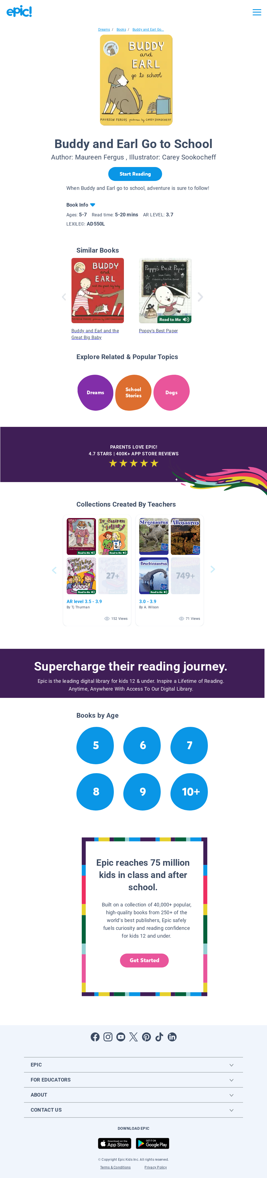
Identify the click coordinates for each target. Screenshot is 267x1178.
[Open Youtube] (120, 1036)
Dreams (104, 30)
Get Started (144, 960)
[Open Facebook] (95, 1036)
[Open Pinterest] (146, 1036)
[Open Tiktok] (159, 1036)
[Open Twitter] (133, 1036)
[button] (97, 570)
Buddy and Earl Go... (148, 30)
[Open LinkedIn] (172, 1036)
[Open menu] (257, 12)
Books (121, 30)
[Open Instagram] (108, 1036)
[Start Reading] (135, 174)
